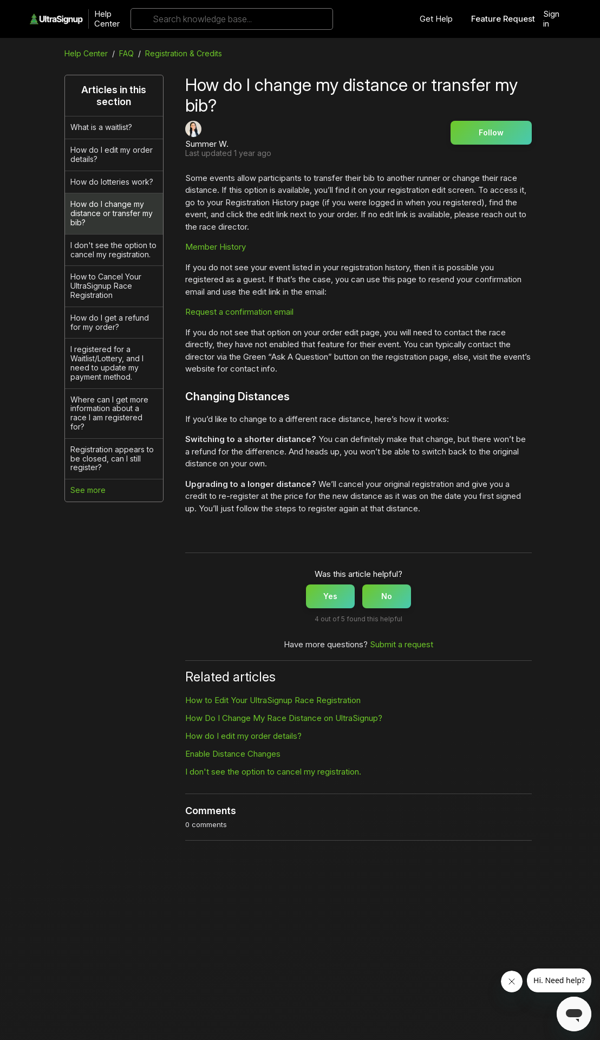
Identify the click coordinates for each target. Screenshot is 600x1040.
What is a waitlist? (101, 127)
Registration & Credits (183, 53)
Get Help (436, 19)
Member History (215, 247)
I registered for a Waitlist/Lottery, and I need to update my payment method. (107, 362)
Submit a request (401, 644)
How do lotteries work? (111, 181)
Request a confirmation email (239, 312)
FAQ (126, 53)
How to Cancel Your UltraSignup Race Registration (105, 286)
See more (88, 490)
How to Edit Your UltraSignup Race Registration (273, 700)
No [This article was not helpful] (386, 596)
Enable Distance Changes (233, 754)
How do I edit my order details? (111, 154)
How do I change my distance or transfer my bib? (111, 213)
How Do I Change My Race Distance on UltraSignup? (283, 718)
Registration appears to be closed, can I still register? (112, 458)
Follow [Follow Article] (491, 132)
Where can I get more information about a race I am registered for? (109, 413)
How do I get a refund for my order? (109, 322)
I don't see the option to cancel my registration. (113, 249)
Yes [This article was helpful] (330, 596)
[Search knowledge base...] (232, 19)
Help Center (107, 19)
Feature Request (503, 19)
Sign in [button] (551, 19)
